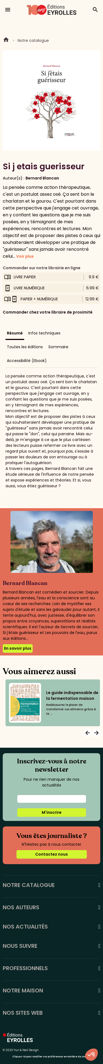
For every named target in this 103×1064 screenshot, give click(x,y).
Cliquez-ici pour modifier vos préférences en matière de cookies (51, 1056)
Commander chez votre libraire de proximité (48, 312)
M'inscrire (52, 812)
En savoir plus (17, 648)
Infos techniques (44, 333)
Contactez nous (51, 854)
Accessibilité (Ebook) (27, 360)
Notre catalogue (33, 40)
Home (6, 40)
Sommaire (58, 347)
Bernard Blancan (42, 178)
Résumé (15, 333)
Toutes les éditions (25, 347)
